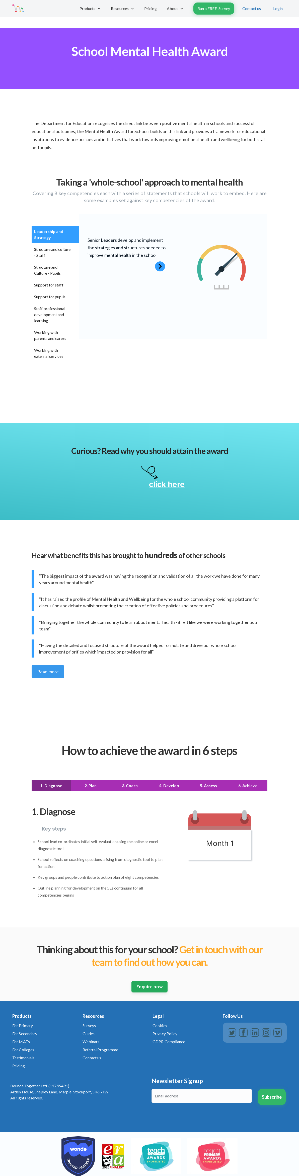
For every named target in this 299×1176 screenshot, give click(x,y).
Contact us (251, 8)
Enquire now (149, 986)
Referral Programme (100, 1049)
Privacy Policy (165, 1033)
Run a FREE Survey (213, 8)
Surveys (89, 1025)
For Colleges (23, 1049)
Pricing (18, 1065)
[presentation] (190, 1119)
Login (278, 8)
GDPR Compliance (169, 1041)
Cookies (160, 1025)
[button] (90, 8)
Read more (48, 671)
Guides (89, 1033)
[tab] (55, 234)
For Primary (22, 1025)
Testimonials (23, 1057)
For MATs (21, 1041)
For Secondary (24, 1033)
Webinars (91, 1041)
